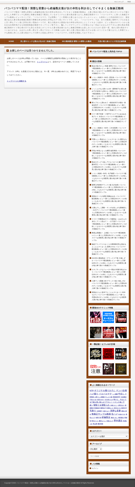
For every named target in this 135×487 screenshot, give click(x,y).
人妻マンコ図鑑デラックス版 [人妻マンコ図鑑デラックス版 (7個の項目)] (103, 397)
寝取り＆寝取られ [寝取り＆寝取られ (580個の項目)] (101, 405)
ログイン (95, 468)
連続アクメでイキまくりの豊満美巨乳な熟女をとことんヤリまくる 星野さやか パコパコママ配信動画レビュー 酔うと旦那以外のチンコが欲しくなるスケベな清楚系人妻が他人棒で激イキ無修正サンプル (109, 249)
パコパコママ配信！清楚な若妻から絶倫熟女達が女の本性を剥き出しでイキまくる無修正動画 (64, 8)
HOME (11, 41)
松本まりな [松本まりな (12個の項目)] (117, 408)
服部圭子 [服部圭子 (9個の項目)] (103, 408)
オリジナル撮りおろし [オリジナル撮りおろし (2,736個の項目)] (105, 390)
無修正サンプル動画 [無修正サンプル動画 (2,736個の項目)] (101, 414)
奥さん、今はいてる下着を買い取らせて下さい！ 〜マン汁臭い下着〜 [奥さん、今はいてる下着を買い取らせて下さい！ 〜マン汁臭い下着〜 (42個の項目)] (108, 402)
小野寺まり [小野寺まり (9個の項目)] (121, 405)
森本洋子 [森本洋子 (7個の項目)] (124, 408)
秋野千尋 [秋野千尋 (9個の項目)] (98, 417)
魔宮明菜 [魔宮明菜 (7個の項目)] (100, 423)
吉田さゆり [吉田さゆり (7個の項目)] (100, 399)
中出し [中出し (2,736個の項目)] (121, 393)
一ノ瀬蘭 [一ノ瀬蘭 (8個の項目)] (115, 394)
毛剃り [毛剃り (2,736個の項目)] (93, 410)
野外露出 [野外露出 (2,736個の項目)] (118, 420)
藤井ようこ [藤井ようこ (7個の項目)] (102, 421)
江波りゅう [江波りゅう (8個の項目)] (106, 411)
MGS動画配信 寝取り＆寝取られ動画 (76, 41)
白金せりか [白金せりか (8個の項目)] (121, 414)
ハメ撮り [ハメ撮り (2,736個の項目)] (94, 393)
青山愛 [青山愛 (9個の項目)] (95, 423)
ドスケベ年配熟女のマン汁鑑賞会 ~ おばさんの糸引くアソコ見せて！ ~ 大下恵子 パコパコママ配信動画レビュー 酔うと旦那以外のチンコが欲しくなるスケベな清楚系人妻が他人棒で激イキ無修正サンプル (109, 224)
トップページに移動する (16, 81)
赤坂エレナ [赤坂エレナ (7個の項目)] (109, 421)
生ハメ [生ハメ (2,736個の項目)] (114, 414)
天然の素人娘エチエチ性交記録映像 (112, 41)
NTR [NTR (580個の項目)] (92, 390)
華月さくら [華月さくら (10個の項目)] (95, 421)
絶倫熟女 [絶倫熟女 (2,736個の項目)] (106, 417)
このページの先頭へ (129, 481)
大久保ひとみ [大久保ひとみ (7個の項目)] (109, 399)
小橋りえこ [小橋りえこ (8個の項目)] (113, 405)
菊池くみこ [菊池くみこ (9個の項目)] (114, 417)
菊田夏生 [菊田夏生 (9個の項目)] (121, 417)
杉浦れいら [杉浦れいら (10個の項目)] (109, 408)
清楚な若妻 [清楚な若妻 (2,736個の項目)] (115, 410)
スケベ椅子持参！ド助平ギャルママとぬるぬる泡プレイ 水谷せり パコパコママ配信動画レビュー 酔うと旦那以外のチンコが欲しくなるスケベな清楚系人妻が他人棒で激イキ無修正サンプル (109, 119)
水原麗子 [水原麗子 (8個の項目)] (99, 411)
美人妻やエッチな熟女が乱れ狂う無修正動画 (38, 41)
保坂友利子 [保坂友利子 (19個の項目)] (116, 397)
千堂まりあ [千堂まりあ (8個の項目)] (93, 399)
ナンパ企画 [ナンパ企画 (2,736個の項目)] (121, 390)
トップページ (42, 62)
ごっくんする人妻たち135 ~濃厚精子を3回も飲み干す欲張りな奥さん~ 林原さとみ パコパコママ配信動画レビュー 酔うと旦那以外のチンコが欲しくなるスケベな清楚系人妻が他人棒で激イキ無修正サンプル (109, 94)
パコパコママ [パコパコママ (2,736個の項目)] (105, 393)
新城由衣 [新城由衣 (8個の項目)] (97, 408)
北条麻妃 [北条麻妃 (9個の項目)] (124, 397)
